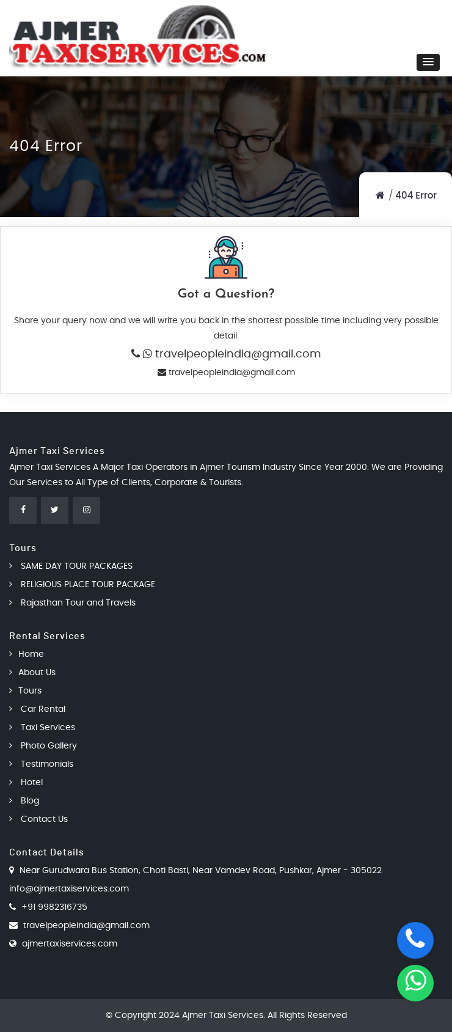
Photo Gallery (43, 746)
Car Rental (37, 709)
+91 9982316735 (54, 907)
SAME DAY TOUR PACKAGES (71, 566)
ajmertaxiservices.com (69, 944)
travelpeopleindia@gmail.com (236, 354)
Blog (24, 801)
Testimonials (41, 764)
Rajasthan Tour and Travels (72, 603)
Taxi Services (42, 727)
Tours (25, 691)
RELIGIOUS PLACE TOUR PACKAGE (82, 584)
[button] (428, 62)
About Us (32, 672)
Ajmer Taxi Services (222, 1015)
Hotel (26, 782)
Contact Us (38, 819)
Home (26, 654)
